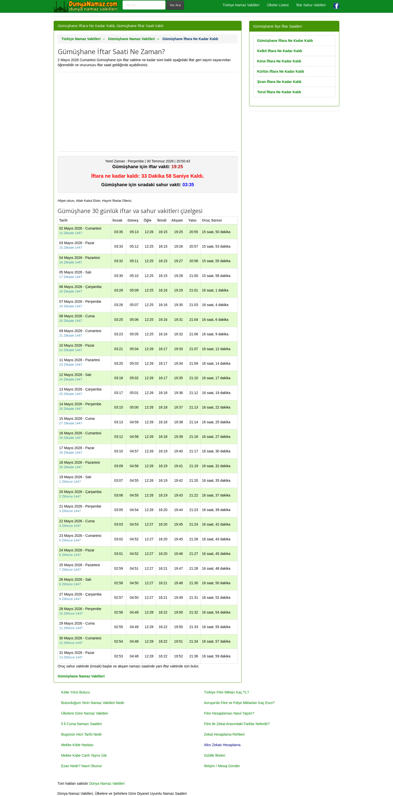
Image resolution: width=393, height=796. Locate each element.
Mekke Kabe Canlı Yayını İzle (84, 755)
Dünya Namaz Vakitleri (107, 783)
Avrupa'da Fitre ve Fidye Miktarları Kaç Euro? (239, 703)
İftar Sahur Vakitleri (311, 5)
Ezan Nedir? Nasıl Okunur (81, 766)
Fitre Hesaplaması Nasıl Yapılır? (229, 713)
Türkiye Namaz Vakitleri (241, 5)
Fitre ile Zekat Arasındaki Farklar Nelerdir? (237, 724)
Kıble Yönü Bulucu (75, 692)
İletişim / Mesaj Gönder (222, 766)
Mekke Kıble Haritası (77, 745)
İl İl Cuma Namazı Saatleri (81, 724)
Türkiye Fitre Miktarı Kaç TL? (226, 692)
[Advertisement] (148, 112)
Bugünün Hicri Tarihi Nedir (81, 734)
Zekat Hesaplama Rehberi (224, 734)
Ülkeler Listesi (278, 5)
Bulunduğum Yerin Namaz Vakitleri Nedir (92, 703)
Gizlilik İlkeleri (214, 755)
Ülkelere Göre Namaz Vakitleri (84, 713)
